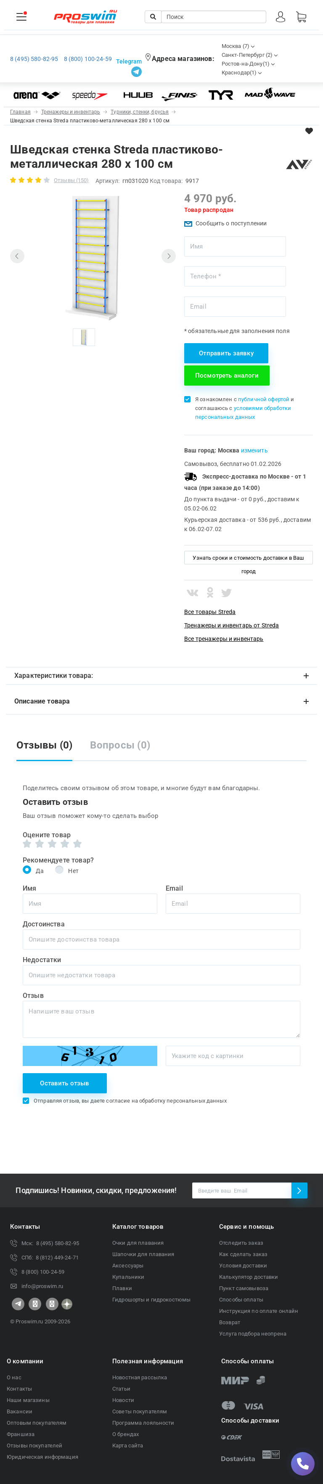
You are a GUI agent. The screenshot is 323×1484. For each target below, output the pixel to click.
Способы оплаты (241, 1299)
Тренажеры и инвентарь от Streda (231, 625)
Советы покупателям (139, 1411)
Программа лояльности (143, 1423)
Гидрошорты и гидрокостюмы (151, 1299)
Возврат (229, 1322)
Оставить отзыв (64, 1083)
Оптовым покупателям (36, 1423)
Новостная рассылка (139, 1377)
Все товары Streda (210, 611)
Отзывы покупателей (34, 1445)
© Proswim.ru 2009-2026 (40, 1321)
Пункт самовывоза (243, 1288)
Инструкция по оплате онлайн (259, 1311)
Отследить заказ (241, 1243)
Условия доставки (243, 1265)
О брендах (125, 1434)
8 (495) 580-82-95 (34, 59)
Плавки (122, 1288)
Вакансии (19, 1411)
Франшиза (20, 1434)
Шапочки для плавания (143, 1254)
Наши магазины (28, 1400)
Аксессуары (127, 1265)
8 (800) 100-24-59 (88, 59)
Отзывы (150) (71, 180)
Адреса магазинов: (183, 59)
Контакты (19, 1389)
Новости (123, 1400)
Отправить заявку (226, 353)
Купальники (128, 1277)
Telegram (129, 61)
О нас (14, 1377)
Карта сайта (127, 1445)
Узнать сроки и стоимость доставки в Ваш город (248, 559)
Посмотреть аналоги (227, 375)
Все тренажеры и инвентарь (224, 638)
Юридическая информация (42, 1457)
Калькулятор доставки (248, 1277)
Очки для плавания (138, 1243)
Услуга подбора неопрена (252, 1334)
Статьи (121, 1389)
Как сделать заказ (243, 1254)
